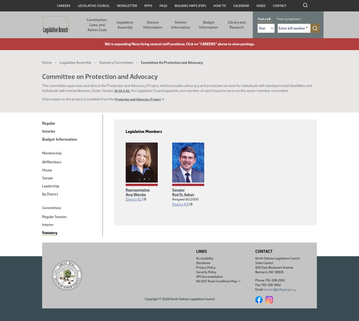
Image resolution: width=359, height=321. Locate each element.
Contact (279, 6)
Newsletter (127, 6)
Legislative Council (94, 6)
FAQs (163, 6)
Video (261, 6)
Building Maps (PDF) (190, 6)
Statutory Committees (116, 62)
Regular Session (54, 217)
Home (47, 62)
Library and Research (237, 25)
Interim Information (180, 25)
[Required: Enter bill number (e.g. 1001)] (294, 28)
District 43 (180, 204)
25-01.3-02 (122, 91)
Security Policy (206, 272)
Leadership (50, 186)
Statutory (49, 233)
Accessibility (204, 258)
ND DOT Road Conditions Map (218, 281)
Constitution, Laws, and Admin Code (97, 25)
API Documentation (209, 277)
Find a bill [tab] (264, 19)
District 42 (134, 199)
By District (50, 194)
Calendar (241, 6)
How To (219, 6)
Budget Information (208, 25)
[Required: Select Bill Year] (266, 28)
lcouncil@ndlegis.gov (280, 289)
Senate (47, 178)
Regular (48, 123)
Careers (64, 6)
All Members (51, 162)
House (47, 170)
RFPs (148, 6)
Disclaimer (203, 263)
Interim (48, 131)
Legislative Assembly (125, 25)
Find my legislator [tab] (289, 19)
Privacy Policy (205, 268)
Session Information (152, 25)
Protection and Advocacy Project (140, 99)
